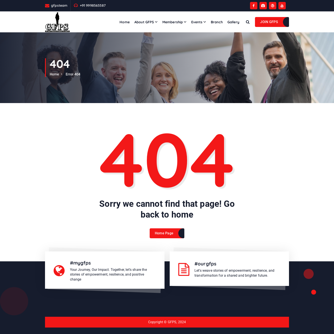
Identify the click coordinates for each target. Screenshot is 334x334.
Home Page (164, 237)
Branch (217, 22)
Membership (172, 22)
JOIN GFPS (269, 22)
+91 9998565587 (93, 5)
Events (197, 22)
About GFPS (144, 22)
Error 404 (73, 74)
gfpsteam (59, 5)
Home (125, 22)
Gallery (233, 22)
